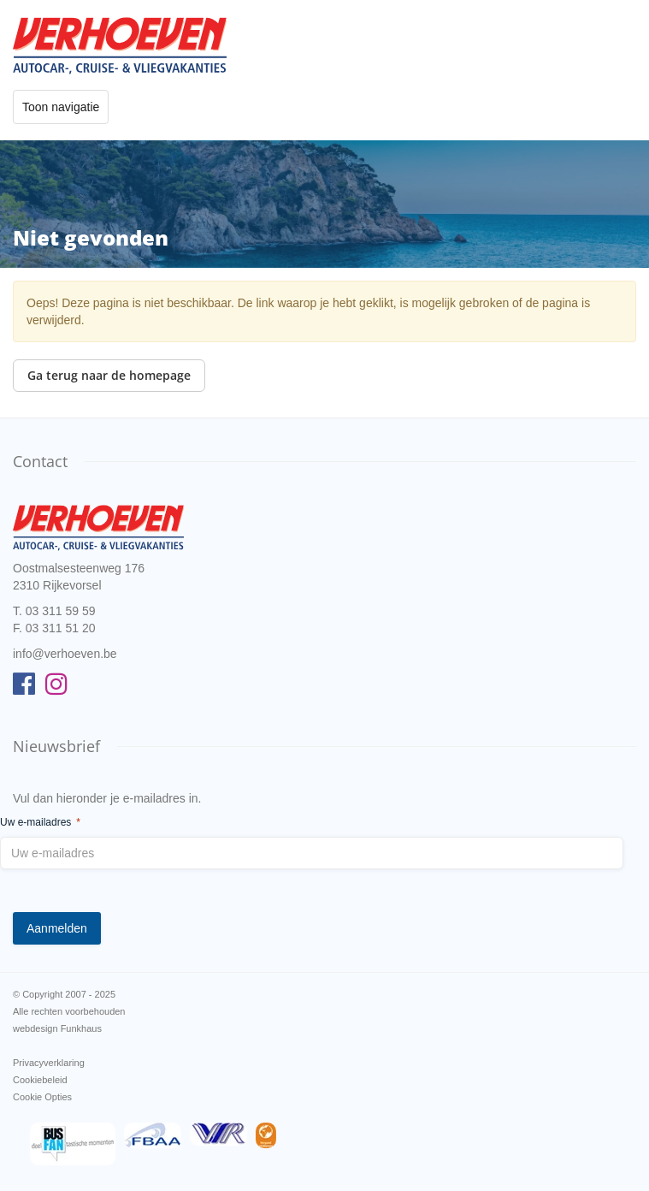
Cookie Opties (42, 1097)
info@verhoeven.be (65, 654)
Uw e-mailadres (40, 822)
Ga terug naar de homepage (109, 375)
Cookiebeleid (40, 1080)
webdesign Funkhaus (57, 1028)
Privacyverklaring (49, 1063)
